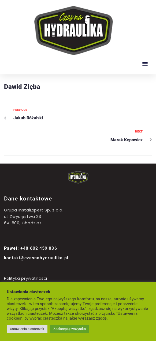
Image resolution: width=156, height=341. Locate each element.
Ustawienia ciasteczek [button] (27, 329)
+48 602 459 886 (30, 248)
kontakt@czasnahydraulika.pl (36, 257)
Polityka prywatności (25, 278)
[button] (144, 63)
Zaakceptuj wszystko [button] (69, 329)
